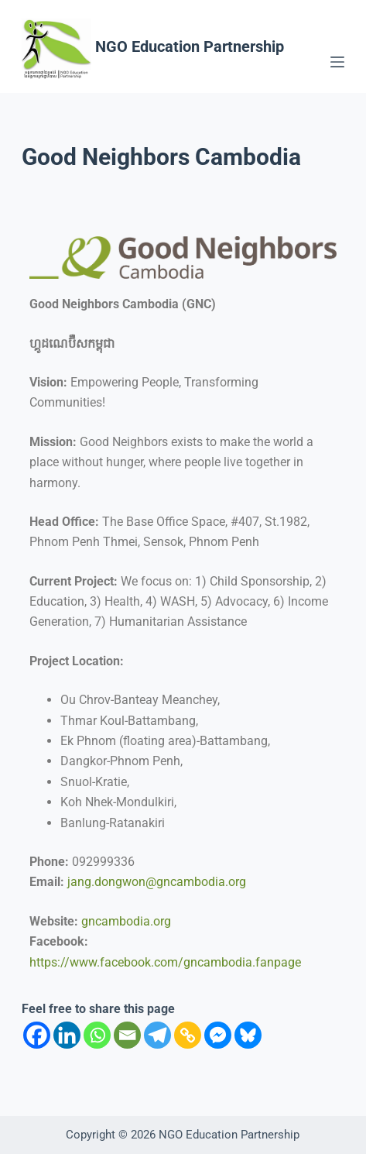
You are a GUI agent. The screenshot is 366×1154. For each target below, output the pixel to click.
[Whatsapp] (97, 1035)
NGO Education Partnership (189, 46)
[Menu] (337, 62)
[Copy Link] (187, 1035)
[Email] (127, 1035)
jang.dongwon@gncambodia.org (156, 881)
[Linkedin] (66, 1035)
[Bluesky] (248, 1035)
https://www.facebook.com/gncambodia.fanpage (165, 962)
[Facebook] (36, 1035)
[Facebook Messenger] (217, 1035)
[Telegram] (157, 1035)
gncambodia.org (126, 921)
